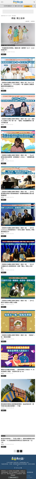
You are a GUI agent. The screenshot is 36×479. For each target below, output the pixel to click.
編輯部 (2, 88)
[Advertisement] (18, 12)
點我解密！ (28, 6)
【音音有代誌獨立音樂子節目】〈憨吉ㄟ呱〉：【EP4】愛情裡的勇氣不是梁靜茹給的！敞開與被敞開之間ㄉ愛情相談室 (17, 193)
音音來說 (3, 401)
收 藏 (3, 54)
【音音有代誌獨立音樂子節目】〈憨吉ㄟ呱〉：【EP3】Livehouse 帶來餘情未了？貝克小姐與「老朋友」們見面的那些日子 (17, 230)
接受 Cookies (13, 477)
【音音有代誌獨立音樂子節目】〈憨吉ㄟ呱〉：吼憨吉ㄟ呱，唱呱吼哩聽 (18, 336)
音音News (13, 45)
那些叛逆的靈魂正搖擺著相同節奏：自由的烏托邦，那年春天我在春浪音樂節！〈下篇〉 (17, 405)
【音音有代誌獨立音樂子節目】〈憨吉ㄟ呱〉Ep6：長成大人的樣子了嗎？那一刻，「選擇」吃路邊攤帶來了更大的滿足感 (17, 120)
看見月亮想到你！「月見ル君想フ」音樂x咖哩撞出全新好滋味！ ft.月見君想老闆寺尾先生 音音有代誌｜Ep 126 (18, 440)
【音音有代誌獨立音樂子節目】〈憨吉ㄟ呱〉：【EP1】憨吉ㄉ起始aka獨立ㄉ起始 (17, 301)
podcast (3, 79)
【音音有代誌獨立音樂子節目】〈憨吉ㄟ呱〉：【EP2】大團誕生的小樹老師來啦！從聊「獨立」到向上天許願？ (17, 266)
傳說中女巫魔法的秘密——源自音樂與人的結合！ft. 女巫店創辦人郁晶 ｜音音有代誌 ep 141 (17, 370)
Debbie (3, 407)
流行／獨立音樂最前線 (5, 45)
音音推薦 (3, 51)
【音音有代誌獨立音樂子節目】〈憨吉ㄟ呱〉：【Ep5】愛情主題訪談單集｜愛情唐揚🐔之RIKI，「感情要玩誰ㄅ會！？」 (17, 157)
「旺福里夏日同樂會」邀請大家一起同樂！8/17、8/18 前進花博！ (17, 49)
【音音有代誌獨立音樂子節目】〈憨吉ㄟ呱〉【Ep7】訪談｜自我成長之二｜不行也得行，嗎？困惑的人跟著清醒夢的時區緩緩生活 (17, 84)
